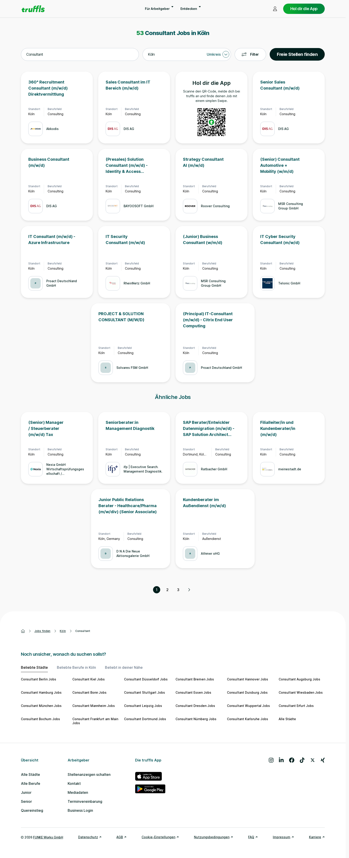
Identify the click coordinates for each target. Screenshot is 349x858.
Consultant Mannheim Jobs (93, 706)
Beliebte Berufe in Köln (76, 667)
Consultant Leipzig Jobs (143, 706)
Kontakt (74, 783)
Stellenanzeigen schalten (89, 774)
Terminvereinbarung (85, 801)
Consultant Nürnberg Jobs (196, 719)
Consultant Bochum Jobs (40, 719)
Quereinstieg (32, 810)
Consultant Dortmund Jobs (145, 719)
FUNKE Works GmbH (48, 837)
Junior (26, 792)
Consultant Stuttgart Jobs (144, 692)
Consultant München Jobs (41, 706)
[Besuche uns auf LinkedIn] (281, 760)
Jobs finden (42, 631)
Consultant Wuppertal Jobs (248, 706)
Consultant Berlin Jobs (38, 679)
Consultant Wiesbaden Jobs (301, 692)
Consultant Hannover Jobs (247, 679)
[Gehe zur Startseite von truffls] (33, 8)
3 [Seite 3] (178, 589)
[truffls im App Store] (150, 776)
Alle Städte (287, 719)
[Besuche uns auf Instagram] (271, 760)
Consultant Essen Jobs (193, 692)
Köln (63, 631)
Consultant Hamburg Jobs (41, 692)
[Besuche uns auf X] (312, 760)
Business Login (80, 810)
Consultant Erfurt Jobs (296, 706)
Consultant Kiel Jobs (88, 679)
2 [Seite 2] (167, 589)
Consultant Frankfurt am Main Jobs (95, 721)
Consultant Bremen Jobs (195, 679)
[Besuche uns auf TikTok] (302, 760)
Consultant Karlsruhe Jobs (247, 719)
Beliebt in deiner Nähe (124, 667)
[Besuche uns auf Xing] (323, 760)
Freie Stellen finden (297, 54)
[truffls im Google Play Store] (150, 788)
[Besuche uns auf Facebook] (291, 760)
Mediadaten (78, 792)
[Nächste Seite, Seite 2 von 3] (189, 589)
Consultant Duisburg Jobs (247, 692)
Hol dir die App (304, 8)
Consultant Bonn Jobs (89, 692)
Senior (26, 801)
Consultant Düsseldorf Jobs (146, 679)
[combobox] (80, 54)
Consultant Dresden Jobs (195, 706)
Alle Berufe (30, 783)
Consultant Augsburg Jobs (299, 679)
